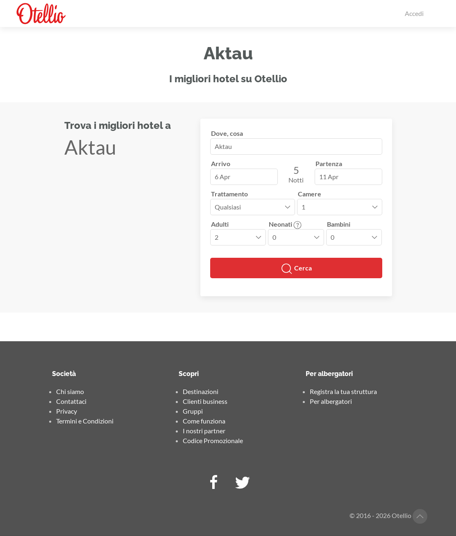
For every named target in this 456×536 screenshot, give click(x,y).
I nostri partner (204, 431)
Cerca (296, 269)
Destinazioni (200, 391)
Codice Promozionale (213, 440)
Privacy (66, 411)
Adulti (220, 224)
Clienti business (205, 401)
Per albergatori (331, 401)
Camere (309, 194)
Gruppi (193, 411)
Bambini (338, 224)
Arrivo (220, 163)
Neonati (285, 224)
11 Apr (328, 176)
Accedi (414, 13)
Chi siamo (70, 391)
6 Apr (222, 176)
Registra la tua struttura (343, 391)
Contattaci (71, 401)
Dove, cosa (227, 133)
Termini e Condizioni (84, 421)
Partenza (328, 163)
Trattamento (229, 194)
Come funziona (204, 421)
